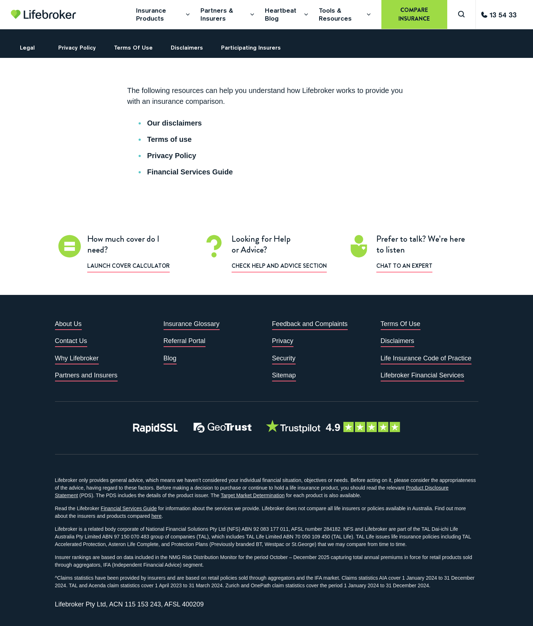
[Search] (461, 14)
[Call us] (499, 14)
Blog (170, 358)
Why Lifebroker (77, 358)
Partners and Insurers (86, 375)
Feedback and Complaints (310, 323)
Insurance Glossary (192, 323)
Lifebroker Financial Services (422, 375)
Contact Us (71, 340)
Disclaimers (397, 340)
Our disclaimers (174, 123)
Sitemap (284, 375)
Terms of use (169, 139)
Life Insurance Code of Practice (426, 358)
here (156, 516)
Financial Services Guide (190, 172)
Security (284, 358)
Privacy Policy (171, 156)
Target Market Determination (253, 495)
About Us (68, 323)
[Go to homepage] (43, 14)
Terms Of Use (400, 323)
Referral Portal (185, 340)
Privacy (282, 340)
